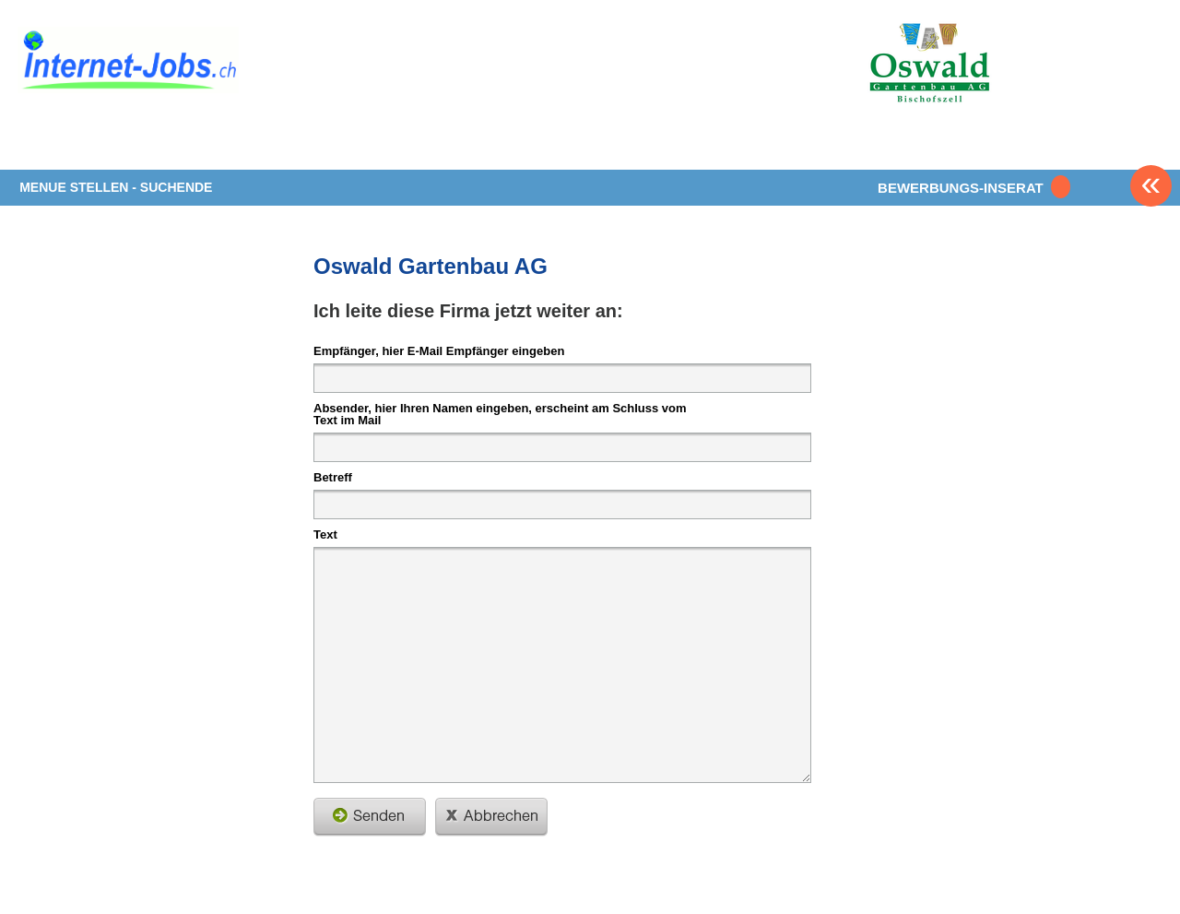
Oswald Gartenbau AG (430, 266)
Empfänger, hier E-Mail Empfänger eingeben (438, 350)
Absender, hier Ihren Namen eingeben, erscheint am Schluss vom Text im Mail (500, 413)
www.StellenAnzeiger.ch (128, 64)
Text (325, 534)
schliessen (491, 817)
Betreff (332, 476)
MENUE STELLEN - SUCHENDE (115, 187)
